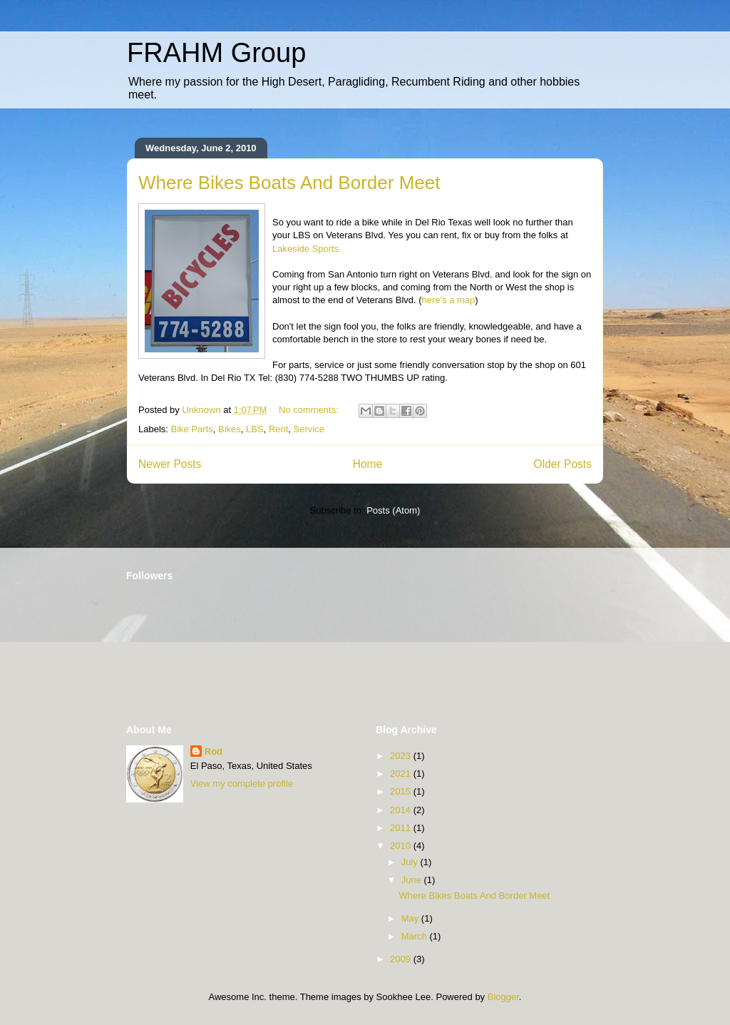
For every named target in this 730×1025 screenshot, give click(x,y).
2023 (401, 755)
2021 (401, 773)
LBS (255, 429)
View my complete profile (241, 783)
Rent (278, 429)
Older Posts (563, 464)
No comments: (310, 409)
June (412, 879)
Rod (213, 751)
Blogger (503, 996)
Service (309, 429)
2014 (401, 810)
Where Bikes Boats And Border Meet (289, 182)
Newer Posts (169, 464)
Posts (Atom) (393, 510)
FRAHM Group (216, 53)
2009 (401, 959)
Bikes (229, 429)
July (411, 862)
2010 (401, 845)
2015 (401, 791)
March (415, 936)
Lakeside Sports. (306, 248)
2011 (401, 827)
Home (368, 464)
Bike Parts (192, 429)
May (411, 918)
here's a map (448, 300)
